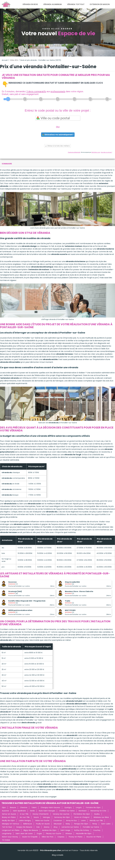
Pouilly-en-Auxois (43, 824)
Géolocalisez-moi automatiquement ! (57, 135)
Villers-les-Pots (47, 837)
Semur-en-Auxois (9, 814)
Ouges (39, 833)
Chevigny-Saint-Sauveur (50, 807)
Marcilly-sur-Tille (96, 820)
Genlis (32, 811)
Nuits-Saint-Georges (47, 811)
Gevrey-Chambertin (41, 814)
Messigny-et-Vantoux (10, 824)
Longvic (79, 807)
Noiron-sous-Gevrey (10, 837)
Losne (83, 820)
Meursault (58, 824)
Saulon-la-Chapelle (30, 837)
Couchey (96, 830)
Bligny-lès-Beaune (31, 830)
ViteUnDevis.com (95, 152)
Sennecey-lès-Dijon (62, 817)
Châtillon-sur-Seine (67, 811)
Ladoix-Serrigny (25, 820)
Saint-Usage (65, 830)
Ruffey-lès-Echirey (81, 830)
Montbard (82, 811)
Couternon (57, 820)
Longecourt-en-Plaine (10, 830)
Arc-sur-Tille (25, 817)
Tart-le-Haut (7, 827)
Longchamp (6, 833)
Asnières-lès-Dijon (49, 830)
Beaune (13, 807)
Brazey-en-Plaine (9, 817)
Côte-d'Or (14, 60)
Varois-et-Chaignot (82, 817)
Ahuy (56, 827)
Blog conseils (57, 855)
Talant (33, 807)
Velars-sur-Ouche (42, 820)
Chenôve (23, 807)
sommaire (7, 163)
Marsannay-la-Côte (98, 811)
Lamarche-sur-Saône (70, 827)
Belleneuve (27, 824)
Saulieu (97, 814)
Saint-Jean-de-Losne (24, 833)
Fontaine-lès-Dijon (93, 807)
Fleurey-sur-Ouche (53, 833)
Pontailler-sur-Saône (91, 827)
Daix (38, 827)
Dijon (4, 807)
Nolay (68, 824)
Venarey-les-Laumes (61, 814)
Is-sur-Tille (24, 814)
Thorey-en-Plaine (75, 837)
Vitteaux (68, 833)
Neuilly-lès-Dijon (8, 820)
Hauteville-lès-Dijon (83, 833)
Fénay (94, 824)
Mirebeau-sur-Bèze (101, 817)
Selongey (46, 817)
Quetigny (68, 807)
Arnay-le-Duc (71, 820)
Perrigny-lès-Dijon (81, 824)
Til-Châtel (6, 840)
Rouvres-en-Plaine (94, 837)
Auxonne (5, 811)
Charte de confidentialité (74, 152)
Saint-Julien (106, 824)
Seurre (36, 817)
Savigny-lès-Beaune (24, 827)
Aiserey (46, 827)
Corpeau (61, 837)
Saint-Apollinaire (19, 811)
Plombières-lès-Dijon (82, 814)
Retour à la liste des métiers (57, 146)
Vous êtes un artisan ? (106, 152)
